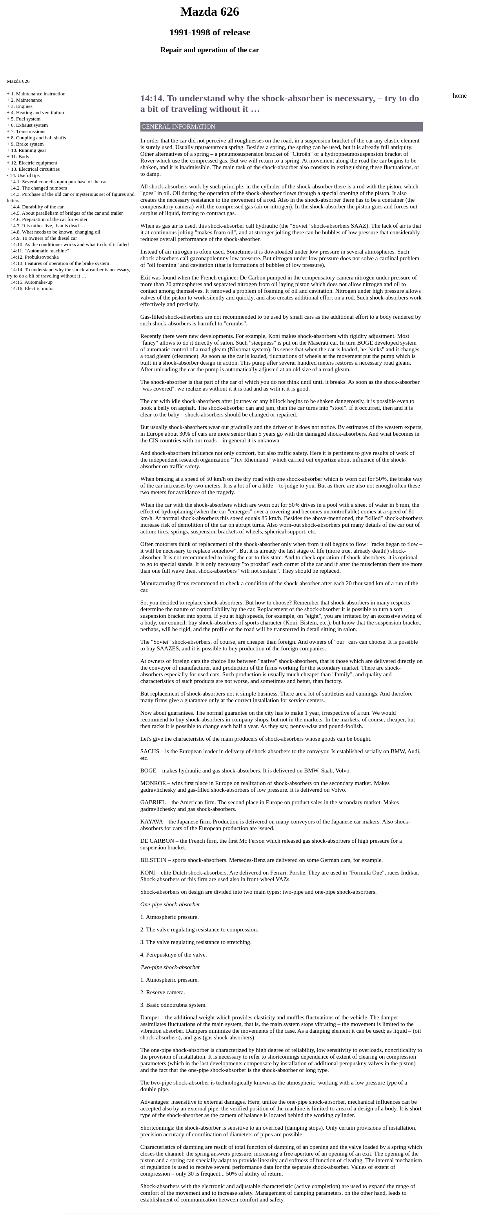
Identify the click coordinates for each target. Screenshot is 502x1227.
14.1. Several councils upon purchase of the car (59, 181)
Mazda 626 (18, 81)
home (460, 95)
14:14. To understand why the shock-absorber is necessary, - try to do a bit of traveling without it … (70, 273)
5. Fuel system (25, 119)
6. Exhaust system (29, 125)
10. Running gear (28, 150)
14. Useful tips (25, 175)
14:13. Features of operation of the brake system (60, 263)
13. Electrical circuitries (35, 169)
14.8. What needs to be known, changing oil (55, 232)
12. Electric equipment (34, 163)
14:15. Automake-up (32, 282)
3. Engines (22, 106)
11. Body (20, 156)
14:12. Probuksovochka (35, 257)
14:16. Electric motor (32, 288)
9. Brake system (27, 144)
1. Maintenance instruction (38, 94)
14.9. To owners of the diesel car (44, 238)
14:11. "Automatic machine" (40, 251)
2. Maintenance (26, 100)
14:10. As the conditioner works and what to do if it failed (70, 244)
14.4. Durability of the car (37, 207)
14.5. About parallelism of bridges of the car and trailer (67, 213)
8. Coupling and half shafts (38, 138)
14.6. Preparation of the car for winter (49, 219)
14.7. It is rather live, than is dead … (48, 225)
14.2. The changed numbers (39, 188)
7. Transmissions (28, 131)
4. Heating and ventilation (37, 112)
